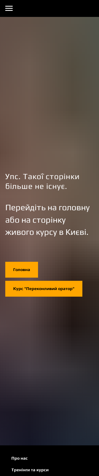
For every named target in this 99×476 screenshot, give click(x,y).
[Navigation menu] (9, 8)
